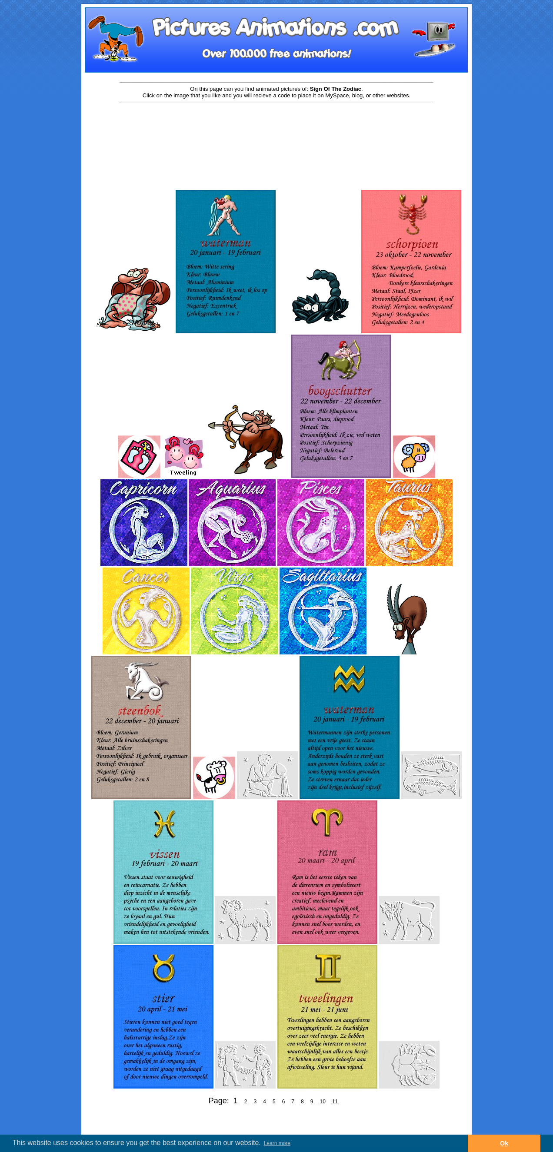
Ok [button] (504, 1143)
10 (322, 1102)
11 (335, 1102)
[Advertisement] (276, 131)
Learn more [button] (277, 1143)
